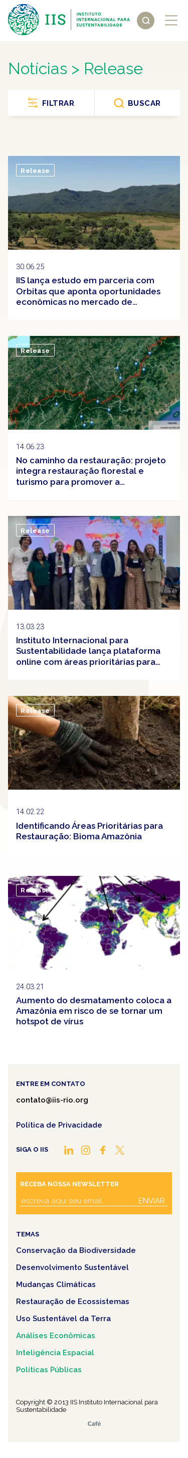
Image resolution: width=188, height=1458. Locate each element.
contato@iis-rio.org (52, 1100)
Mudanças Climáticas (56, 1284)
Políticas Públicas (49, 1369)
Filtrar (58, 103)
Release (35, 170)
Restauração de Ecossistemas (72, 1301)
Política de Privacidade (59, 1125)
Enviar (151, 1200)
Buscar (144, 103)
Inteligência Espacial (55, 1352)
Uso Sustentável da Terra (63, 1318)
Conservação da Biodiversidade (76, 1250)
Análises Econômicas (55, 1335)
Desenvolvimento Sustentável (72, 1267)
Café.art (94, 1423)
